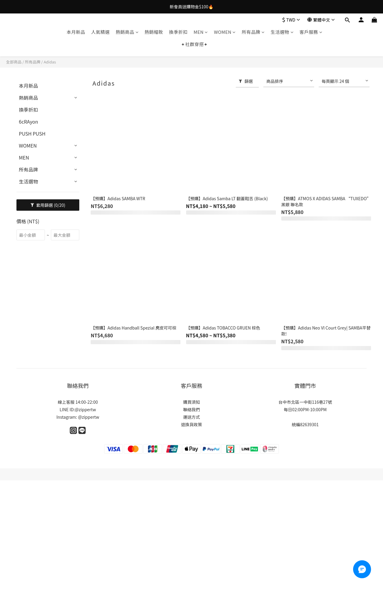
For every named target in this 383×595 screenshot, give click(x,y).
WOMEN (225, 32)
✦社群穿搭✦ (194, 44)
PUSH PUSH (32, 133)
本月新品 (75, 32)
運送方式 (191, 417)
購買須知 (191, 402)
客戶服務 (311, 32)
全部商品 (14, 62)
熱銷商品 (127, 32)
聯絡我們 (191, 409)
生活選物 (282, 32)
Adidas (50, 62)
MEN (201, 32)
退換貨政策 (191, 424)
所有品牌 (253, 32)
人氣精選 (100, 32)
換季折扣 (178, 32)
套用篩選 (48, 205)
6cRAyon (28, 121)
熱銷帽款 (154, 32)
